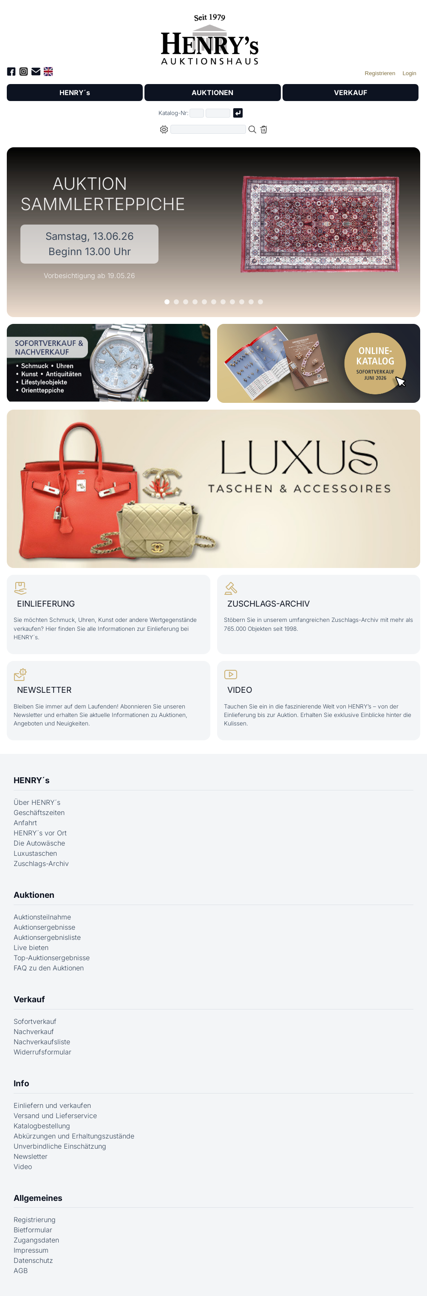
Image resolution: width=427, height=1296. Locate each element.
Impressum (31, 1250)
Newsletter (31, 1156)
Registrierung (35, 1219)
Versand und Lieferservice (55, 1115)
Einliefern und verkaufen (52, 1105)
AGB (21, 1270)
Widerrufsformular (42, 1052)
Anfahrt (25, 822)
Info (21, 1083)
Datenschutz (33, 1260)
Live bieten (31, 947)
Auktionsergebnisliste (47, 937)
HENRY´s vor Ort (40, 833)
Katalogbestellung (42, 1126)
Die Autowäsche (39, 843)
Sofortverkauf (35, 1021)
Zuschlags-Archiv (41, 863)
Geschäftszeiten (39, 812)
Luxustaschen (35, 853)
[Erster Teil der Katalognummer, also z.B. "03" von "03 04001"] (196, 113)
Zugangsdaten (36, 1240)
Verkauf (29, 999)
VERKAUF (350, 92)
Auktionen (34, 895)
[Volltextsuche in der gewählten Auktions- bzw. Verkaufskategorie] (208, 129)
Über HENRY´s (37, 802)
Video (23, 1166)
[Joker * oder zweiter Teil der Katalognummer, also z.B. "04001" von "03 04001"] (218, 113)
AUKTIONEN (212, 92)
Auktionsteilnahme (42, 917)
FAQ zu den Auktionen (49, 968)
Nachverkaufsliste (42, 1041)
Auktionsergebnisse (44, 927)
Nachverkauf (34, 1031)
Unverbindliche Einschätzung (60, 1146)
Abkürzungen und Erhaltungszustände (74, 1136)
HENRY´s (74, 92)
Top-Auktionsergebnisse (52, 957)
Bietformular (33, 1230)
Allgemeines (38, 1198)
